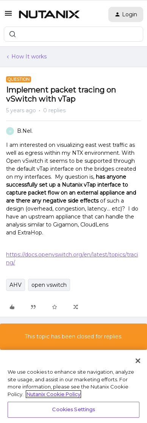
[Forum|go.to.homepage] (49, 14)
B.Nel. (25, 130)
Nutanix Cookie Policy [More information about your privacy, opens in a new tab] (53, 394)
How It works (29, 56)
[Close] (138, 360)
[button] (8, 16)
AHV (15, 284)
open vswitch (49, 284)
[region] (73, 386)
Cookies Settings (73, 409)
